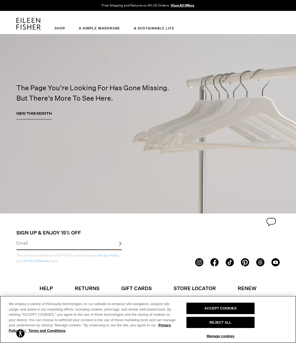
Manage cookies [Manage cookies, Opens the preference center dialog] (220, 336)
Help (46, 288)
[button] (20, 333)
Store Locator (195, 288)
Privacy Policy (108, 255)
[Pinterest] (245, 261)
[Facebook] (214, 261)
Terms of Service (36, 261)
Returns (87, 288)
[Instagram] (199, 261)
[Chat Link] (271, 221)
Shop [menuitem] (60, 28)
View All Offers (182, 5)
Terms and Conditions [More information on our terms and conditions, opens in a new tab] (46, 331)
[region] (148, 319)
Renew (247, 288)
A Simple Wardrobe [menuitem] (99, 28)
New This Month (34, 113)
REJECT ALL (221, 322)
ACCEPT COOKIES (220, 308)
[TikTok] (230, 261)
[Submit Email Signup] (120, 243)
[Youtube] (275, 261)
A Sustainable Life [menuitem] (154, 28)
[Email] (69, 242)
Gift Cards (136, 288)
